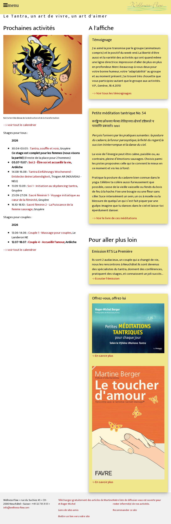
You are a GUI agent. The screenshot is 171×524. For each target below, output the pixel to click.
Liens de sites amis (68, 510)
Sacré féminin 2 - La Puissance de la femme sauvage (42, 207)
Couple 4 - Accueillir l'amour (46, 242)
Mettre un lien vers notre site (74, 516)
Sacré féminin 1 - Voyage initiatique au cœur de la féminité (46, 198)
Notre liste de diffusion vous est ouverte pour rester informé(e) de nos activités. (137, 502)
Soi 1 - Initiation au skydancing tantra (52, 186)
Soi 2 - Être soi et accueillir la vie (49, 162)
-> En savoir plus (128, 354)
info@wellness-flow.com (16, 507)
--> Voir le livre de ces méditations (114, 218)
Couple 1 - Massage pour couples (49, 232)
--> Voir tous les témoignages (112, 93)
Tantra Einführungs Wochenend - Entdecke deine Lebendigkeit (42, 174)
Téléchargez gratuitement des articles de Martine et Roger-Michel (85, 502)
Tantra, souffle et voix (44, 148)
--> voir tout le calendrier (19, 125)
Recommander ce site (125, 510)
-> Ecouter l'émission (105, 278)
